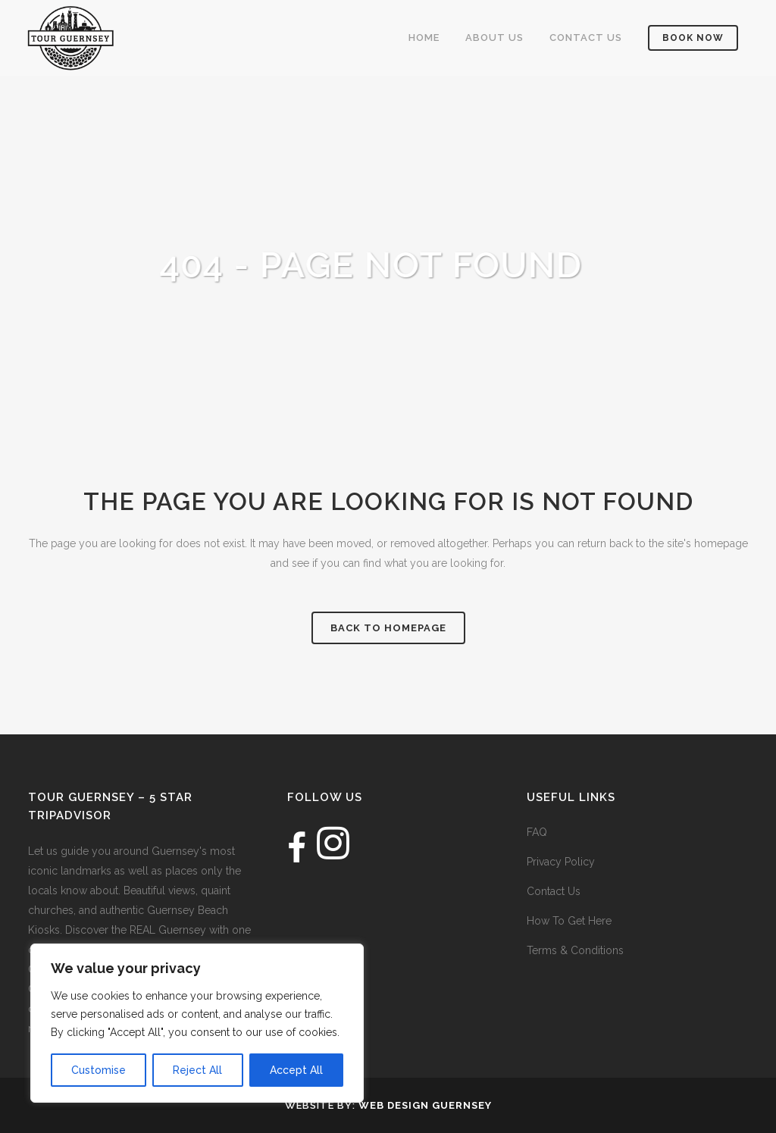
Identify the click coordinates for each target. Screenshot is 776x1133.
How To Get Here (569, 921)
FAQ (537, 832)
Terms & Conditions (575, 950)
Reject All (197, 1070)
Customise (98, 1070)
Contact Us (553, 891)
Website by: (321, 1105)
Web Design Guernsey (425, 1105)
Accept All (296, 1070)
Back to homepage (388, 628)
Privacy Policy (561, 862)
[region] (197, 1023)
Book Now (684, 38)
